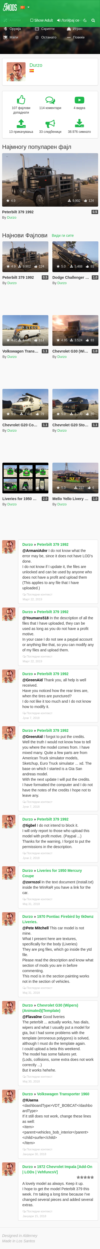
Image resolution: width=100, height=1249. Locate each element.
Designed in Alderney (20, 1235)
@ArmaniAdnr (35, 550)
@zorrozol (31, 882)
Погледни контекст (37, 594)
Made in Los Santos (18, 1241)
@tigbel (29, 825)
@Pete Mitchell (35, 928)
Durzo (36, 65)
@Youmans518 (35, 618)
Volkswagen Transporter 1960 (63, 1094)
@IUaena (30, 1100)
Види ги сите (63, 235)
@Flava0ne (32, 1017)
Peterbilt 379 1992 (52, 544)
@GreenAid (32, 680)
